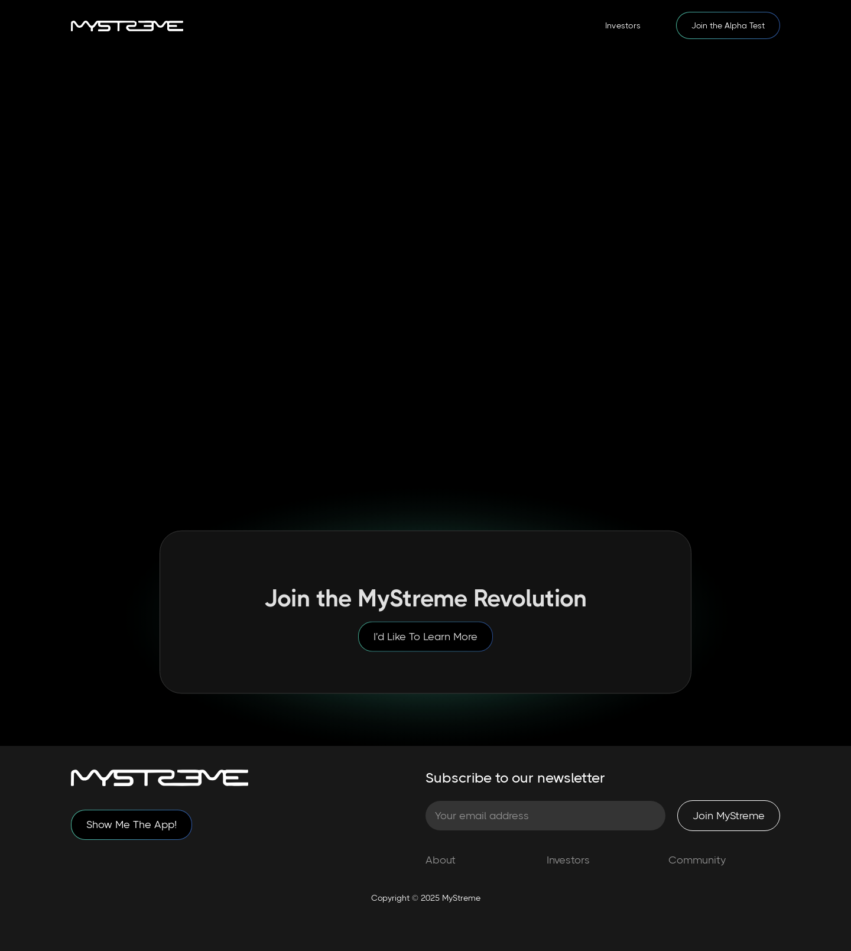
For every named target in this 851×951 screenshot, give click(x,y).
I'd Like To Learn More (425, 641)
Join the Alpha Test (728, 25)
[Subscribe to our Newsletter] (545, 815)
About (441, 860)
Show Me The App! (131, 824)
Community (697, 860)
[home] (127, 25)
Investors (623, 25)
